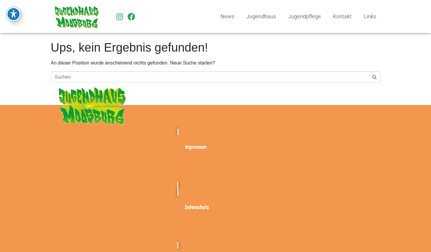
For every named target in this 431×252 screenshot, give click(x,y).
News (227, 17)
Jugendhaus (261, 17)
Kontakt (342, 17)
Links (370, 17)
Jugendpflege (304, 17)
